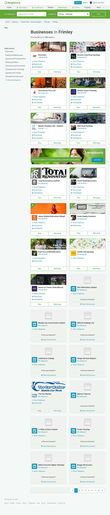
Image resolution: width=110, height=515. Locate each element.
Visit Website (38, 67)
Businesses (62, 7)
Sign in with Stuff (97, 3)
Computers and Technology (14, 69)
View (39, 72)
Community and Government (15, 66)
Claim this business (87, 304)
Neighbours (37, 7)
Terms (43, 503)
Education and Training (13, 73)
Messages (21, 7)
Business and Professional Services (16, 59)
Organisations (51, 503)
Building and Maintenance (14, 55)
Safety (24, 503)
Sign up (77, 3)
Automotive (9, 51)
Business (15, 22)
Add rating (57, 72)
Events (75, 7)
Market (50, 7)
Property (87, 7)
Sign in (85, 3)
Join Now (97, 160)
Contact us (61, 503)
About (7, 503)
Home (9, 7)
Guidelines (31, 503)
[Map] (16, 37)
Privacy (18, 503)
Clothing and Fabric (11, 62)
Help (38, 503)
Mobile (12, 503)
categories (13, 80)
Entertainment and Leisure (14, 76)
